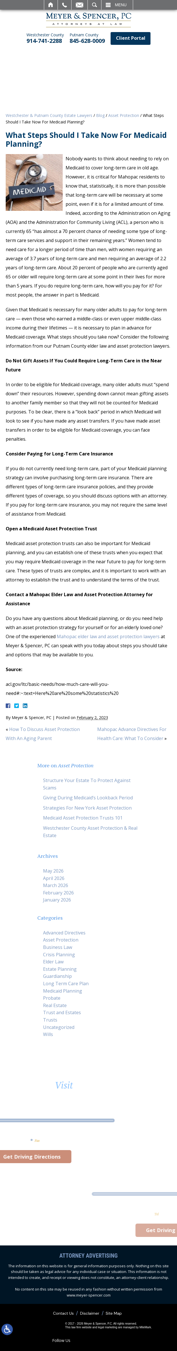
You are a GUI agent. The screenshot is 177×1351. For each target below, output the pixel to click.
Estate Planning (60, 969)
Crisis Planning (59, 954)
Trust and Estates (62, 1012)
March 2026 (55, 885)
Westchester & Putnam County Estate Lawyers (49, 115)
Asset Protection (123, 115)
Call (64, 5)
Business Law (57, 947)
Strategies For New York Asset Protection (87, 808)
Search (94, 5)
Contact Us (63, 1313)
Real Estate (55, 1005)
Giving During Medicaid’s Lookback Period (88, 798)
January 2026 (57, 900)
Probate (51, 998)
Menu (121, 5)
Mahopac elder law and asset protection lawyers (108, 636)
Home (51, 5)
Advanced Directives (64, 933)
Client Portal (130, 38)
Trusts (50, 1020)
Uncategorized (58, 1027)
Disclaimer (89, 1313)
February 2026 (58, 893)
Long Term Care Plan (66, 983)
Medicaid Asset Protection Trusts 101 (83, 818)
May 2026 (53, 871)
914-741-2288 (45, 38)
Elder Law (53, 962)
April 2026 (53, 878)
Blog (100, 115)
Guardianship (57, 976)
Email (80, 5)
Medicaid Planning (62, 991)
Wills (48, 1034)
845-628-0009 (87, 38)
